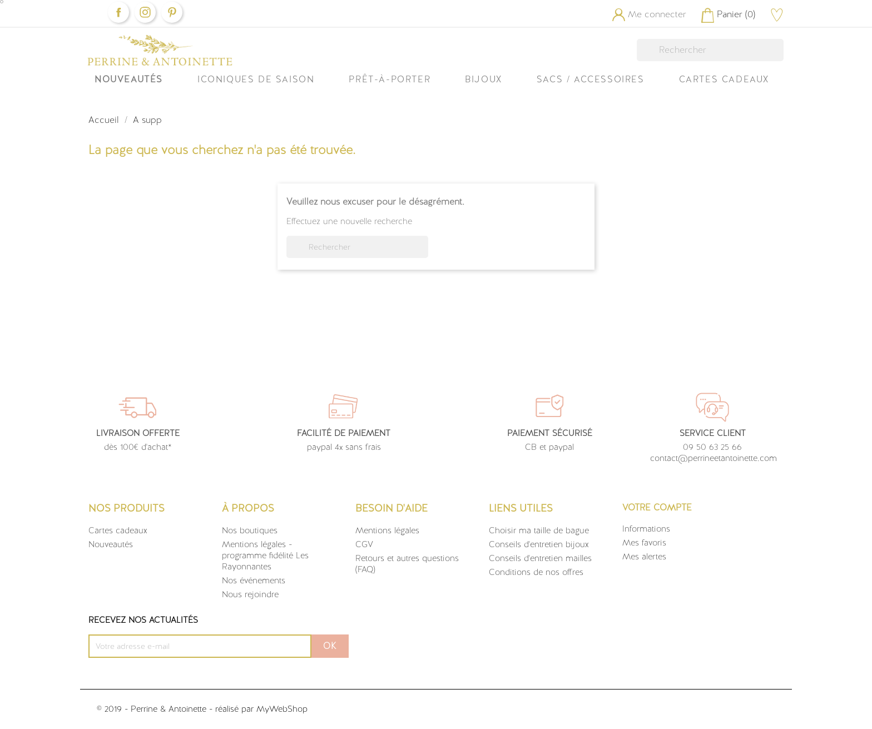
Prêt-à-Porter (389, 79)
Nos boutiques (250, 530)
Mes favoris (644, 542)
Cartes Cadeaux (724, 79)
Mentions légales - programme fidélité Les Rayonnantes (265, 555)
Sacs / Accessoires (591, 79)
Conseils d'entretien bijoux (539, 544)
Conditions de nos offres (536, 572)
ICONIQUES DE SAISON (255, 79)
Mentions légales (387, 530)
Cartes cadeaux (117, 530)
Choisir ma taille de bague (539, 530)
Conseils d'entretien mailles (540, 558)
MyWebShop (282, 709)
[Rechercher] (710, 50)
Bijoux (483, 79)
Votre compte (657, 507)
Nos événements (253, 580)
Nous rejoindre (250, 594)
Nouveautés (129, 79)
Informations (646, 528)
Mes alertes (644, 556)
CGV (364, 544)
